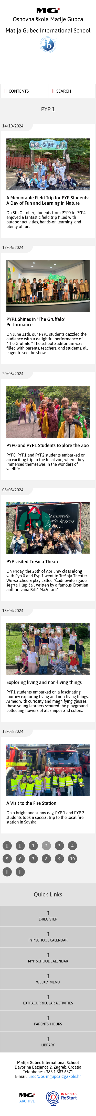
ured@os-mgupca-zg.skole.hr (54, 1076)
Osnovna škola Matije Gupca (48, 15)
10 (72, 858)
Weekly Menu (48, 978)
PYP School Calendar (48, 936)
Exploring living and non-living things (44, 682)
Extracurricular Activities (48, 999)
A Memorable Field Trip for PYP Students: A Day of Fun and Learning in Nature (47, 200)
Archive (27, 1098)
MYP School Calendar (48, 957)
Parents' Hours (48, 1020)
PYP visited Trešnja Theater (33, 561)
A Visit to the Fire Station (31, 803)
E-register (48, 915)
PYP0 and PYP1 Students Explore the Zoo (47, 445)
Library (48, 1041)
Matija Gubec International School (48, 40)
